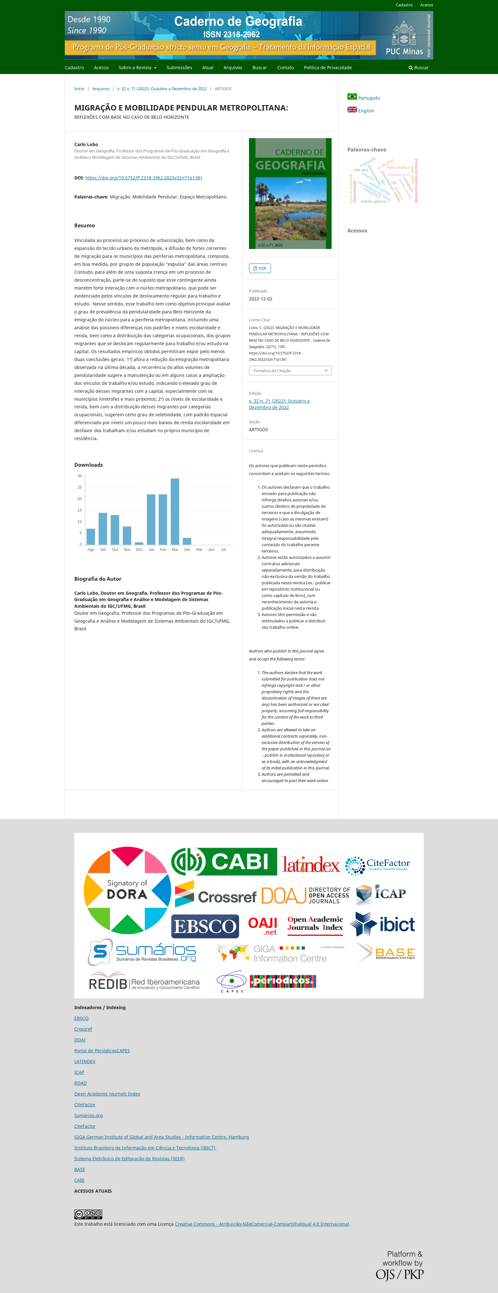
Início (79, 88)
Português (363, 98)
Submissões (179, 67)
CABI (79, 1180)
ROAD (80, 1083)
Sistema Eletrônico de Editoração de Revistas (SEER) (129, 1159)
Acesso (101, 67)
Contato (285, 67)
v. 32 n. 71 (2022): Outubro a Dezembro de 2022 (162, 88)
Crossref (83, 1029)
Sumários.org (88, 1115)
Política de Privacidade (328, 67)
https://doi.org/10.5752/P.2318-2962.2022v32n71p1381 (144, 178)
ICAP (79, 1072)
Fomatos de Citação (272, 370)
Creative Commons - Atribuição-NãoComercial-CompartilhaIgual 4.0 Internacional (262, 1224)
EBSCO (81, 1018)
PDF (262, 268)
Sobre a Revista (136, 67)
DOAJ (79, 1040)
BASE (79, 1169)
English (360, 111)
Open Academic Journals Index (107, 1094)
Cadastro (74, 67)
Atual (207, 67)
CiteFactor (85, 1105)
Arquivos (233, 67)
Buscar (259, 67)
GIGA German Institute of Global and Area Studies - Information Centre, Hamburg (161, 1137)
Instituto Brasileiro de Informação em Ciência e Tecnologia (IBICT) (145, 1148)
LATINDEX (84, 1061)
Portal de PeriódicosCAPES (102, 1051)
